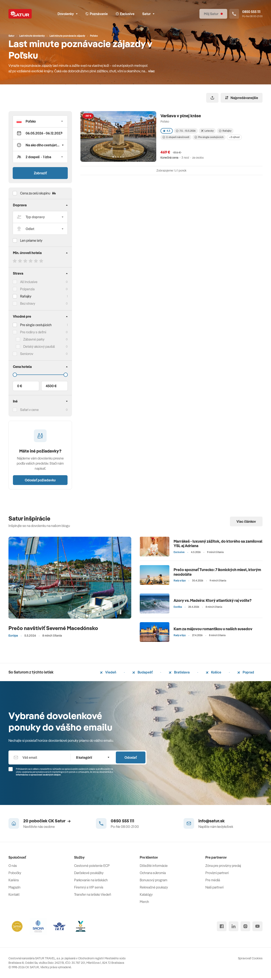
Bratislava (179, 672)
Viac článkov (246, 521)
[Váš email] (39, 757)
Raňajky (25, 296)
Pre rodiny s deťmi (33, 332)
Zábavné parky (33, 339)
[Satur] (20, 13)
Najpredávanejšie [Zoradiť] (241, 98)
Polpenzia (27, 289)
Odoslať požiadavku (40, 480)
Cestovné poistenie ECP (92, 865)
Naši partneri (214, 887)
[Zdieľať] (212, 98)
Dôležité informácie (154, 865)
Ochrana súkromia (153, 873)
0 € (19, 386)
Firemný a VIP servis (88, 887)
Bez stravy (27, 303)
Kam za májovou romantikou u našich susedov (213, 628)
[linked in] (233, 926)
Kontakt (13, 894)
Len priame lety (31, 240)
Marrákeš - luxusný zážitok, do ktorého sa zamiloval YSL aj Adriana (218, 543)
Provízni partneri (217, 873)
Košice (213, 672)
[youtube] (257, 926)
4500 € (51, 386)
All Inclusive (28, 282)
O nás (12, 865)
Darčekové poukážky (89, 873)
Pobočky (14, 873)
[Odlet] (40, 229)
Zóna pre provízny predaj (223, 865)
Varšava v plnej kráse (180, 115)
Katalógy (146, 894)
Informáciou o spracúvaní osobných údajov (38, 774)
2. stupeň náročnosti (176, 137)
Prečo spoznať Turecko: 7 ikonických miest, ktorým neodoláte (217, 572)
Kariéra (13, 880)
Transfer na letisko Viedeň (92, 894)
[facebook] (222, 926)
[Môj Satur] (213, 14)
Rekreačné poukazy (154, 887)
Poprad (245, 672)
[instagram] (245, 926)
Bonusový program (153, 880)
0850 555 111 (122, 820)
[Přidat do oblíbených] (151, 116)
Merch (144, 902)
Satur (148, 14)
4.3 (166, 130)
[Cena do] (40, 375)
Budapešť (142, 672)
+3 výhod (234, 137)
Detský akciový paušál (39, 346)
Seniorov (26, 354)
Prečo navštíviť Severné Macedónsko (53, 628)
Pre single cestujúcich (36, 325)
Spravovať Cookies (250, 958)
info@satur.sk (211, 820)
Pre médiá (212, 880)
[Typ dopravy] (40, 217)
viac (151, 71)
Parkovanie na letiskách (91, 880)
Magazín (14, 887)
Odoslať (130, 757)
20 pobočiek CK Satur (47, 820)
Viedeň (108, 672)
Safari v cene (29, 410)
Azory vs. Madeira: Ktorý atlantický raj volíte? (213, 600)
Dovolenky (67, 14)
